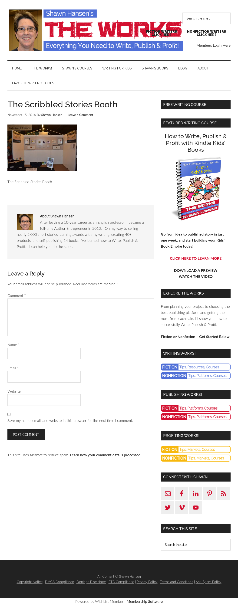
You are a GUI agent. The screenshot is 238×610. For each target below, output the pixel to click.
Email (13, 368)
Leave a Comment (80, 115)
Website (14, 391)
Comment (16, 295)
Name (13, 344)
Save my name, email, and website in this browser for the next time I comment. (70, 420)
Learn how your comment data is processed (105, 455)
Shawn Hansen (95, 30)
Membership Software (145, 601)
